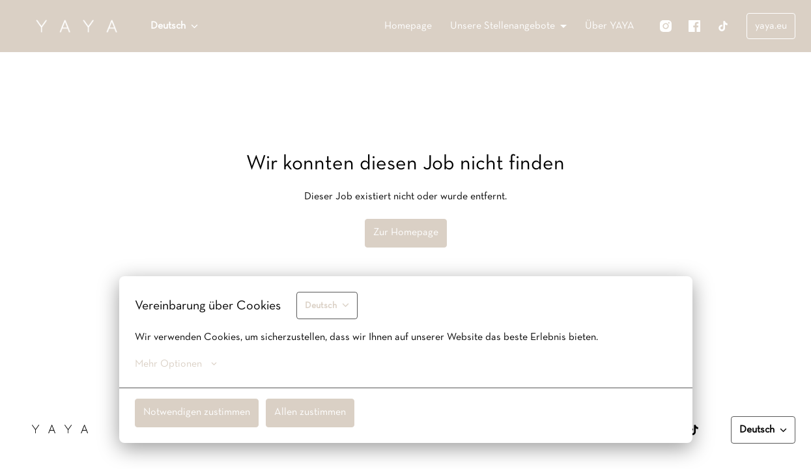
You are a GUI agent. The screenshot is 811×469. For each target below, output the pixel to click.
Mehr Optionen (176, 364)
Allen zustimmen (310, 412)
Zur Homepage (405, 232)
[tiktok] (723, 26)
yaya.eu (771, 26)
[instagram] (666, 26)
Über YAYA (609, 26)
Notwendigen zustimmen (196, 412)
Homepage (408, 26)
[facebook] (694, 26)
